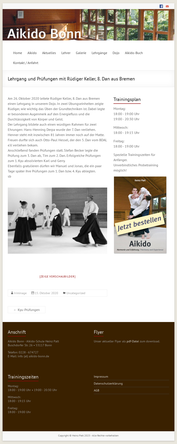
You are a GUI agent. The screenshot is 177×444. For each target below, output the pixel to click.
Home (17, 53)
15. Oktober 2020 (46, 293)
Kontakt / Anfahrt (25, 63)
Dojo (116, 53)
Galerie (81, 53)
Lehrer (65, 53)
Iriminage (20, 293)
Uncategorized (75, 293)
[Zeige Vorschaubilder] (58, 276)
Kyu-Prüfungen (26, 310)
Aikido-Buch (134, 53)
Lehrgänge (99, 53)
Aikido (32, 53)
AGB (96, 390)
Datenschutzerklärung (108, 383)
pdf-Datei (133, 341)
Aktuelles (49, 53)
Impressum (101, 376)
